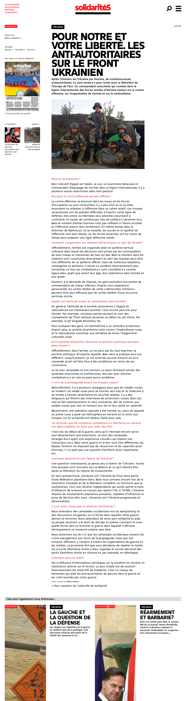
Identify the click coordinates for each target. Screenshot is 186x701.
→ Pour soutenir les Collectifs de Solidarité (79, 586)
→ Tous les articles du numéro (17, 114)
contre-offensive (66, 201)
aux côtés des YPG (100, 426)
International (10, 26)
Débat (111, 606)
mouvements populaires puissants (89, 494)
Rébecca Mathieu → (13, 38)
